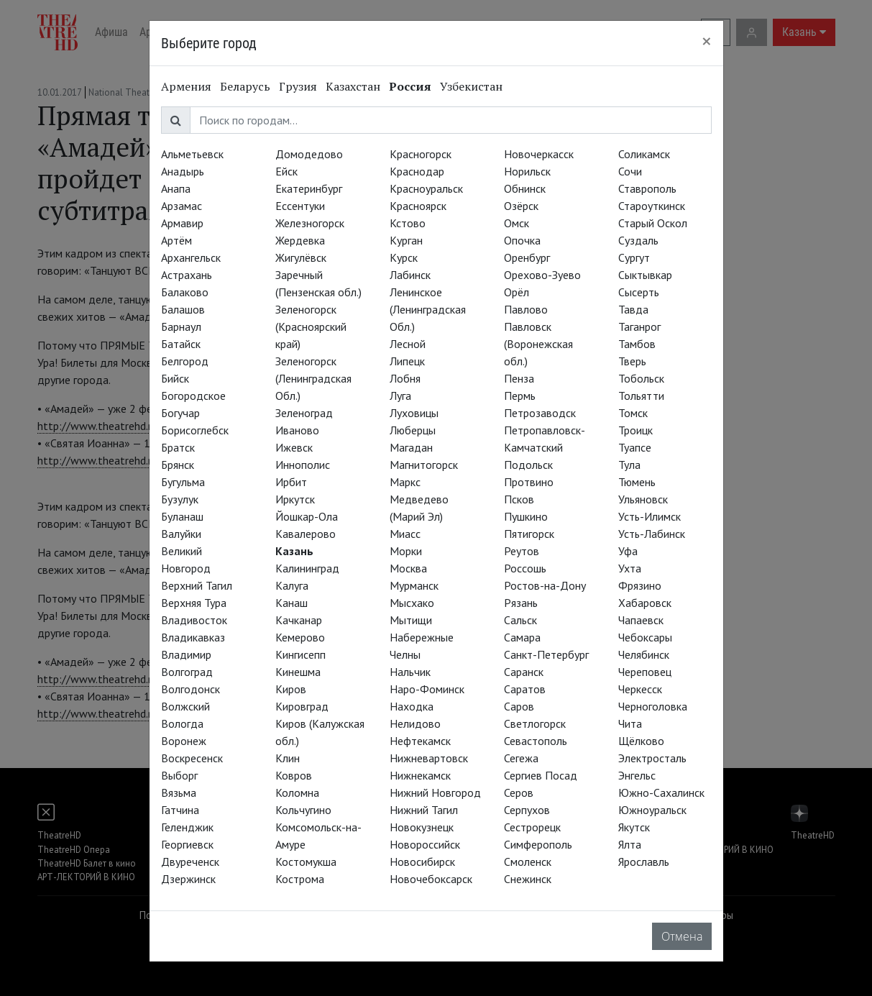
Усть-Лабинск (651, 533)
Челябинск (643, 654)
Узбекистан (471, 86)
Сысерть (638, 292)
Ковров (293, 775)
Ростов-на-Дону (545, 585)
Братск (178, 447)
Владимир (186, 654)
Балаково (184, 292)
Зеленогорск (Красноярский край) (310, 326)
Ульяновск (643, 499)
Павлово (526, 309)
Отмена (681, 936)
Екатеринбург (308, 188)
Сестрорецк (532, 827)
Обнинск (525, 188)
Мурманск (414, 585)
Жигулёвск (300, 257)
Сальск (520, 620)
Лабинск (410, 275)
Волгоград (187, 671)
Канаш (291, 602)
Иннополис (302, 464)
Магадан (411, 447)
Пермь (520, 395)
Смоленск (527, 861)
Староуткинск (651, 205)
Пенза (519, 378)
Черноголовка (652, 706)
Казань (294, 551)
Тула (629, 464)
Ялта (629, 844)
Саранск (523, 671)
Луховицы (414, 413)
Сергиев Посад (540, 775)
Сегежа (521, 758)
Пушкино (526, 516)
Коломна (297, 792)
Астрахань (186, 275)
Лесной (408, 344)
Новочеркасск (539, 154)
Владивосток (194, 620)
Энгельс (637, 775)
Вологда (182, 723)
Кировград (302, 706)
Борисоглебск (195, 430)
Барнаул (181, 326)
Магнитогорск (424, 464)
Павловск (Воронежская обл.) (538, 343)
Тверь (632, 361)
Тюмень (637, 482)
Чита (630, 723)
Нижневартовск (429, 758)
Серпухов (527, 810)
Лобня (405, 378)
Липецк (407, 361)
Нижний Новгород (435, 792)
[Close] (706, 41)
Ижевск (294, 447)
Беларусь (245, 86)
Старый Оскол (652, 223)
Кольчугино (303, 810)
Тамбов (637, 344)
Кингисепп (300, 654)
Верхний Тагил (196, 585)
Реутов (521, 551)
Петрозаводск (540, 413)
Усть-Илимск (649, 516)
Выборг (179, 775)
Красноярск (418, 205)
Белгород (184, 361)
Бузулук (179, 499)
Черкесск (640, 689)
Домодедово (309, 154)
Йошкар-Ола (306, 516)
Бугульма (183, 482)
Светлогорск (535, 723)
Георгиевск (187, 844)
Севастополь (535, 741)
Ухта (629, 568)
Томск (633, 413)
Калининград (307, 568)
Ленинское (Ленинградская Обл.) (428, 309)
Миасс (405, 533)
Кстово (408, 223)
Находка (411, 706)
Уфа (628, 551)
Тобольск (641, 378)
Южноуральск (652, 810)
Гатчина (180, 810)
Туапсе (634, 447)
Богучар (180, 413)
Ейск (286, 171)
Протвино (529, 482)
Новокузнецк (422, 827)
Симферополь (538, 844)
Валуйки (181, 533)
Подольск (528, 464)
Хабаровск (644, 602)
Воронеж (183, 741)
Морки (406, 551)
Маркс (405, 482)
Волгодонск (190, 689)
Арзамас (181, 205)
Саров (519, 706)
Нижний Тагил (424, 810)
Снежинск (527, 879)
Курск (404, 257)
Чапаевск (641, 620)
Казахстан (353, 86)
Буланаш (182, 516)
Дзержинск (188, 879)
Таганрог (639, 326)
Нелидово (415, 723)
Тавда (633, 309)
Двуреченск (190, 861)
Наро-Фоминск (427, 689)
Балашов (183, 309)
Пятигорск (529, 533)
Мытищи (411, 620)
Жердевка (300, 240)
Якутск (634, 827)
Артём (176, 240)
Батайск (181, 344)
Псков (519, 499)
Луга (400, 395)
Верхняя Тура (193, 602)
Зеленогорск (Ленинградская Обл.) (313, 378)
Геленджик (187, 827)
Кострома (299, 879)
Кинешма (298, 671)
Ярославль (643, 861)
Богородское (193, 395)
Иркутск (295, 499)
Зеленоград (304, 413)
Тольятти (641, 395)
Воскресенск (192, 758)
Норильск (527, 171)
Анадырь (182, 171)
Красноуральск (426, 188)
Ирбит (291, 482)
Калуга (291, 585)
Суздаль (638, 240)
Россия (410, 86)
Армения (186, 86)
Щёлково (641, 741)
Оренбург (527, 257)
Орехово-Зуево (542, 275)
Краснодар (417, 171)
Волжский (185, 706)
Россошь (525, 568)
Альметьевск (192, 154)
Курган (406, 240)
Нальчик (410, 671)
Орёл (516, 292)
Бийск (175, 378)
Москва (408, 568)
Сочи (630, 171)
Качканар (298, 620)
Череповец (644, 671)
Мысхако (412, 602)
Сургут (634, 257)
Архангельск (191, 257)
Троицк (635, 430)
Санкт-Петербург (546, 654)
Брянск (177, 464)
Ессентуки (300, 205)
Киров (290, 689)
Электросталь (652, 758)
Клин (287, 758)
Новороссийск (425, 844)
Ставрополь (647, 188)
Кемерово (300, 637)
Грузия (298, 86)
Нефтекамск (420, 741)
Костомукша (305, 861)
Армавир (182, 223)
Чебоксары (645, 637)
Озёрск (521, 205)
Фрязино (639, 585)
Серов (518, 792)
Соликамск (644, 154)
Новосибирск (422, 861)
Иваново (297, 430)
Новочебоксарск (431, 879)
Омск (516, 223)
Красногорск (420, 154)
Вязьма (178, 792)
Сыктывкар (645, 275)
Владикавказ (193, 637)
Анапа (176, 188)
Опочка (522, 240)
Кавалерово (305, 533)
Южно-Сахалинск (661, 792)
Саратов (525, 689)
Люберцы (413, 430)
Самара (522, 637)
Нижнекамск (420, 775)
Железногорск (309, 223)
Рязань (521, 602)
